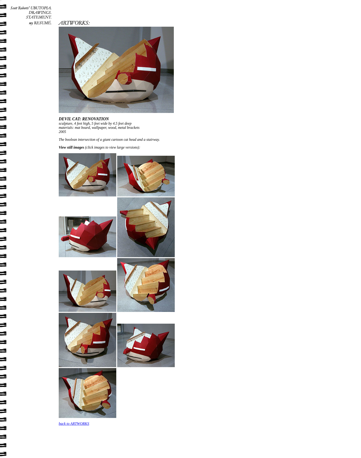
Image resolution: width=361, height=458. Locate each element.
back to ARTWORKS (74, 424)
